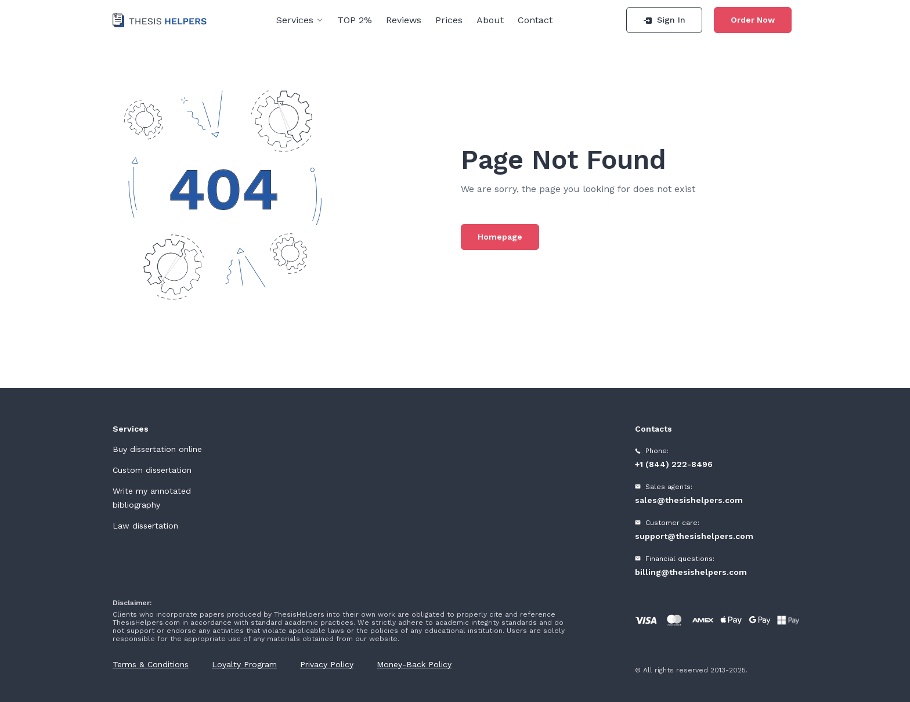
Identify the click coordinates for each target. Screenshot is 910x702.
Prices (449, 20)
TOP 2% (354, 20)
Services (299, 20)
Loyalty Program (244, 664)
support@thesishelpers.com (694, 536)
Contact (535, 20)
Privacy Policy (326, 664)
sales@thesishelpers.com (689, 500)
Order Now (753, 19)
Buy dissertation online (157, 449)
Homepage (500, 236)
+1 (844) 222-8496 (674, 464)
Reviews (403, 20)
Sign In (664, 20)
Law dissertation (145, 525)
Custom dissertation (152, 470)
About (490, 20)
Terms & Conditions (151, 664)
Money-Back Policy (414, 664)
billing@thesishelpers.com (691, 572)
